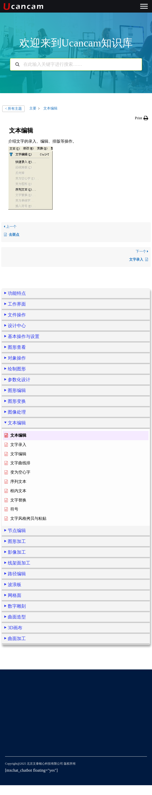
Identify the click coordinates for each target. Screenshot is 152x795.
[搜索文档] (17, 64)
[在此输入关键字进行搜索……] (76, 64)
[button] (141, 118)
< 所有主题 (13, 108)
